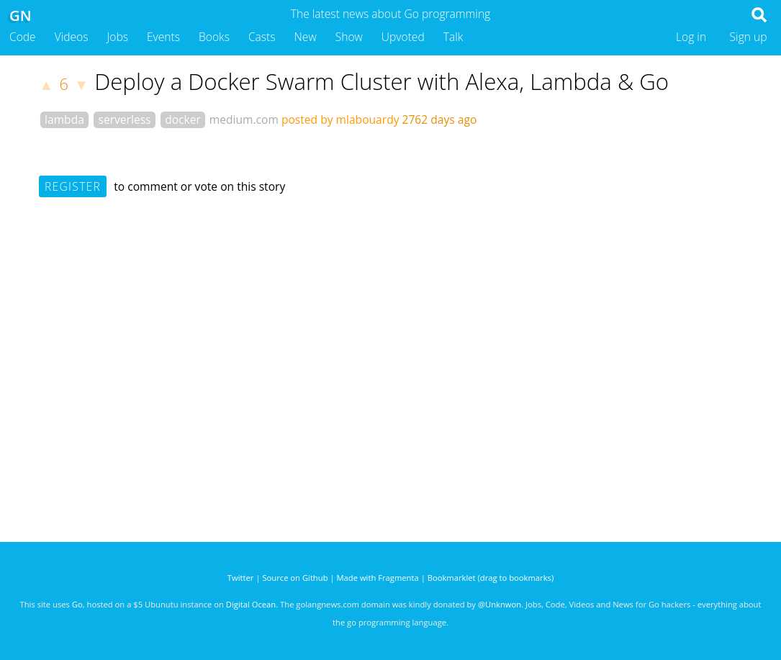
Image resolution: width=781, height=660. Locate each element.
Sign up (748, 37)
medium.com (244, 119)
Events (163, 37)
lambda (64, 119)
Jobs (117, 37)
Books (214, 37)
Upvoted (403, 37)
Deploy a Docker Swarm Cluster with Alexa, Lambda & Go (381, 81)
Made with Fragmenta (378, 577)
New (305, 37)
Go (77, 604)
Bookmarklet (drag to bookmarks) (491, 577)
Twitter (240, 577)
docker (183, 119)
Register (73, 186)
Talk (453, 37)
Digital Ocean (251, 604)
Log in (691, 37)
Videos (72, 37)
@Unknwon (499, 604)
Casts (262, 37)
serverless (125, 119)
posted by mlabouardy (340, 119)
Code (22, 37)
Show (349, 37)
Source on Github (295, 577)
